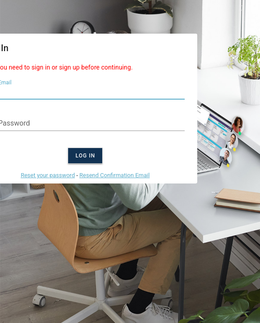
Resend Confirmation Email (114, 175)
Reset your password (48, 175)
